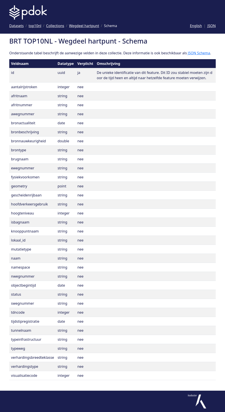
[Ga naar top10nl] (35, 25)
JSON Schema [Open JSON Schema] (199, 53)
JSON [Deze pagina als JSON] (211, 25)
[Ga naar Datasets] (16, 25)
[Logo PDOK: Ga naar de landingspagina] (28, 12)
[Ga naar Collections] (55, 25)
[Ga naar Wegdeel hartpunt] (84, 25)
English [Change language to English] (196, 25)
